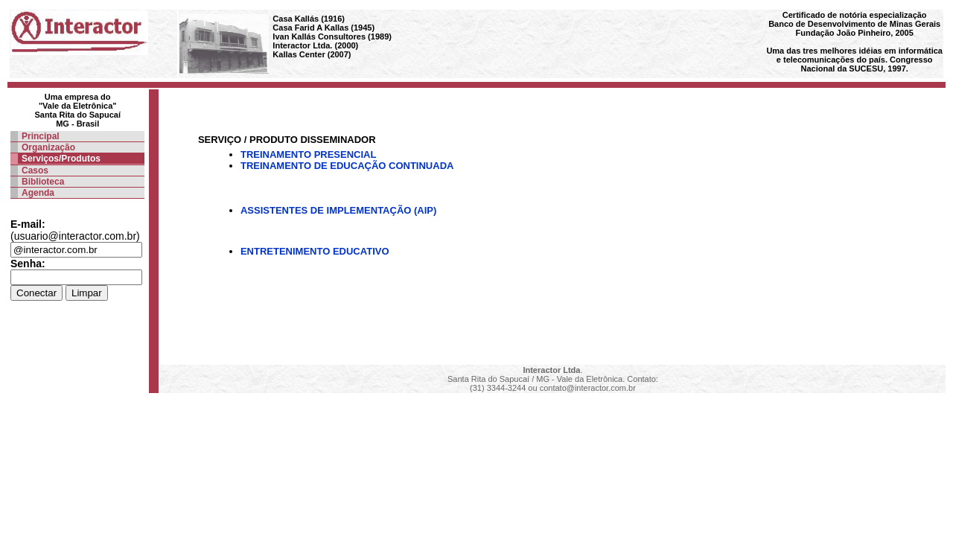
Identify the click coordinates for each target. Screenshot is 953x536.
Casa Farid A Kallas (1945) (323, 27)
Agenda (38, 193)
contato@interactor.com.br (588, 387)
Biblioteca (43, 181)
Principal (41, 136)
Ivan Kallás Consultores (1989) (332, 36)
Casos (35, 170)
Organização (48, 147)
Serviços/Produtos (61, 158)
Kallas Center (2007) (311, 54)
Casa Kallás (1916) (308, 18)
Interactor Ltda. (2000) (315, 45)
